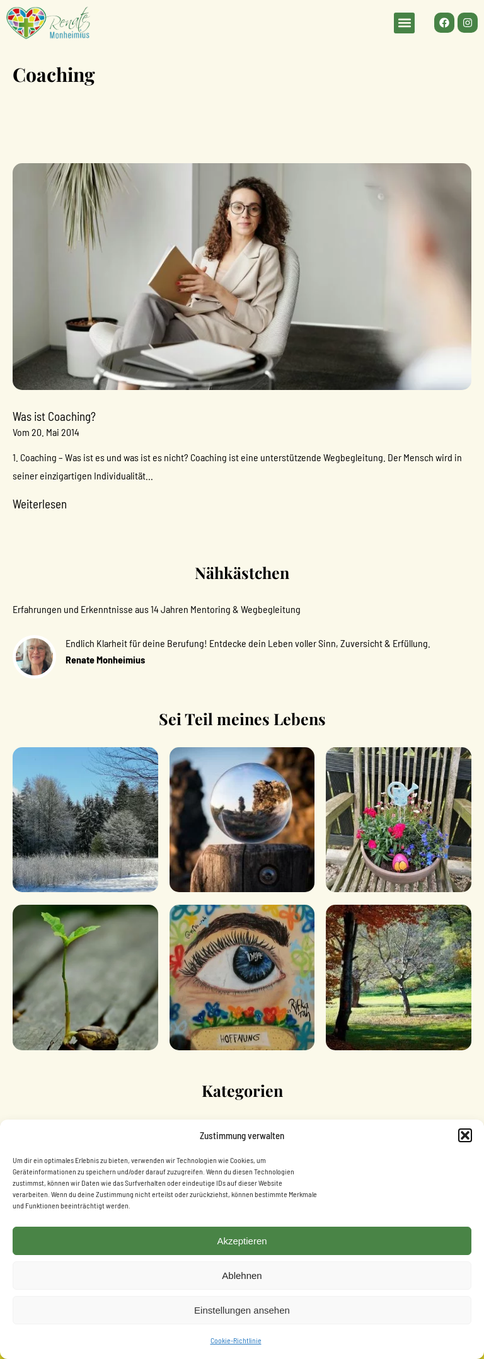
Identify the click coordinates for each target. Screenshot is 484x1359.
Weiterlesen (40, 503)
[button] (465, 1135)
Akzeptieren (242, 1241)
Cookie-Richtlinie (236, 1340)
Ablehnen (242, 1275)
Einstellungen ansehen (242, 1310)
